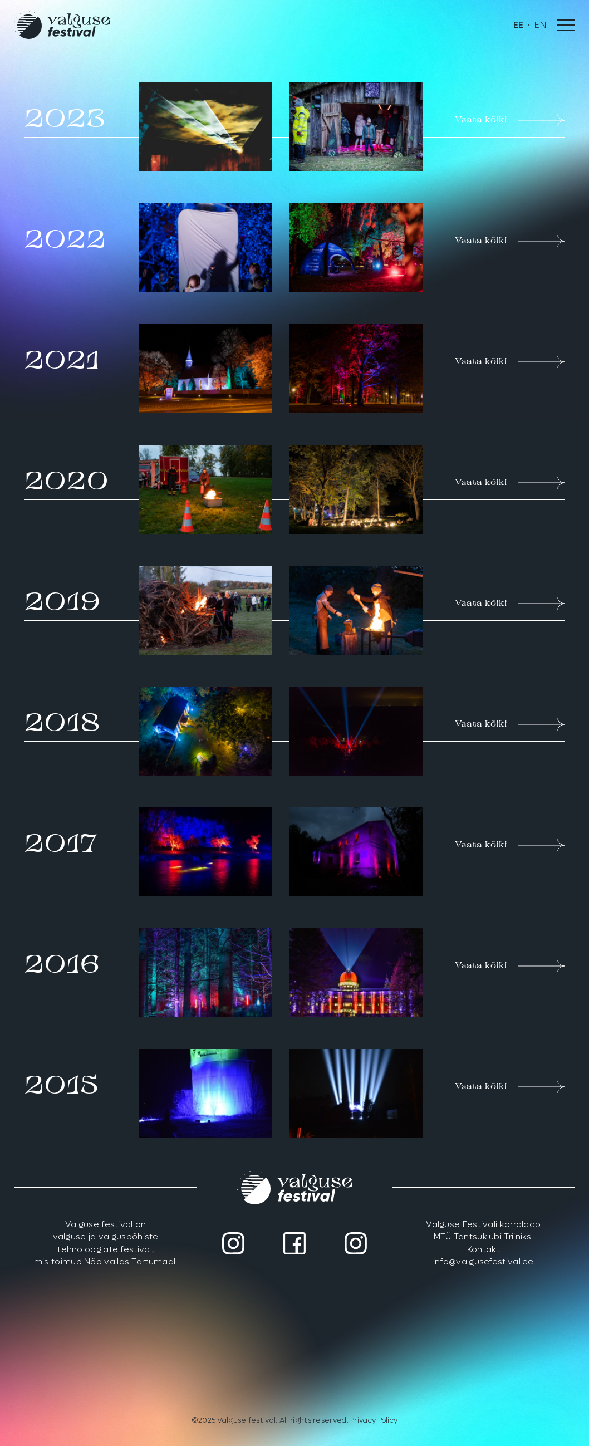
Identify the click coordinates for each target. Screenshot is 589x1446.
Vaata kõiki (510, 120)
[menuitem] (518, 25)
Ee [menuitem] (518, 25)
